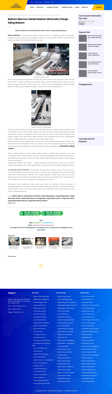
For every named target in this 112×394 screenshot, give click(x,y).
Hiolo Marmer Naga (39, 314)
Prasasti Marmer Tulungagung (66, 302)
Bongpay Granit (38, 366)
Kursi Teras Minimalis (87, 296)
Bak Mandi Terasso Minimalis (90, 305)
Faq (52, 2)
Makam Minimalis (14, 35)
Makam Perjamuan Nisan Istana (43, 360)
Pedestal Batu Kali (38, 377)
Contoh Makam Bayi (87, 314)
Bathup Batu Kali (86, 337)
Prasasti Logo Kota (87, 358)
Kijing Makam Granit (87, 378)
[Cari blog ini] (86, 22)
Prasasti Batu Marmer (40, 369)
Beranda (10, 15)
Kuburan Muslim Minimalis (41, 383)
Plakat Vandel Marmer (40, 326)
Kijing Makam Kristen (63, 378)
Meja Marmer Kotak (39, 308)
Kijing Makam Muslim (39, 317)
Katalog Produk (67, 7)
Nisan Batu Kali (38, 351)
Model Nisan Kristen (87, 343)
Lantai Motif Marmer (39, 372)
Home (31, 2)
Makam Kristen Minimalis (41, 296)
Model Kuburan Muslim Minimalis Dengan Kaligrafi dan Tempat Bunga (95, 45)
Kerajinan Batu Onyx (63, 364)
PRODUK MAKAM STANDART (20, 15)
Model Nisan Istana (39, 337)
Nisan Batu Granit (86, 334)
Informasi (39, 7)
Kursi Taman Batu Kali (40, 348)
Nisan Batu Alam (62, 337)
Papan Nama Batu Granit (65, 323)
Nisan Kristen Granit (39, 329)
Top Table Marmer (63, 314)
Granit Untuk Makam (87, 340)
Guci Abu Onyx (37, 332)
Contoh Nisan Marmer (88, 381)
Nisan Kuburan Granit (64, 349)
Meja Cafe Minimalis (87, 326)
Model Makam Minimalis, (32, 196)
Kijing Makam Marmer (64, 317)
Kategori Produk (52, 7)
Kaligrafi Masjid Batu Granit (65, 320)
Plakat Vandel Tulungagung (90, 355)
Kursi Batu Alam (62, 355)
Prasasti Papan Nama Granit (90, 320)
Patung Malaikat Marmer (41, 380)
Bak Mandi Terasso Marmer (89, 332)
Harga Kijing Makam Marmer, (18, 201)
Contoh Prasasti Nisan (88, 323)
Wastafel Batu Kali (87, 299)
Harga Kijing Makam (48, 196)
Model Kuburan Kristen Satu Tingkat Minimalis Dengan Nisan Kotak (95, 37)
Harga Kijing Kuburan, (54, 198)
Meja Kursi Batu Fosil (39, 305)
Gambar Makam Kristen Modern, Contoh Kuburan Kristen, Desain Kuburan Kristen (95, 72)
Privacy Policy (38, 2)
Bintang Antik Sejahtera (55, 391)
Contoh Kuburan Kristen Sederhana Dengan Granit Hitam (94, 54)
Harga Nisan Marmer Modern (38, 201)
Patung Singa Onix (87, 317)
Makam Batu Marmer (64, 358)
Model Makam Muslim (64, 375)
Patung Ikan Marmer (39, 334)
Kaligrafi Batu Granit (87, 311)
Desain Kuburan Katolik (88, 352)
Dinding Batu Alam (87, 302)
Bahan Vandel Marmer (40, 363)
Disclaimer (46, 2)
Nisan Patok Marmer (39, 320)
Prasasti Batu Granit (39, 311)
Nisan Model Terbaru (63, 381)
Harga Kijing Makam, (63, 196)
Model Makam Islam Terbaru (90, 329)
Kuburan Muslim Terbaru (89, 349)
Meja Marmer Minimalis (64, 334)
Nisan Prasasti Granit (63, 361)
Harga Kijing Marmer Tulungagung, (33, 198)
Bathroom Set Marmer (40, 374)
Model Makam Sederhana (65, 367)
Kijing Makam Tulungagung (65, 343)
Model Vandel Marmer (88, 361)
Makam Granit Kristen (64, 296)
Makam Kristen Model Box (41, 323)
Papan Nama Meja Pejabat (65, 340)
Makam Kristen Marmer (88, 364)
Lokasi (77, 7)
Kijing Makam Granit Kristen (65, 308)
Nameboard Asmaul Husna (41, 340)
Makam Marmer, (17, 196)
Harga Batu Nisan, (68, 198)
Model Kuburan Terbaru (64, 352)
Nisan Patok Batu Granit (64, 299)
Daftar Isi (85, 7)
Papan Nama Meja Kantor (41, 299)
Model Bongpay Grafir (40, 302)
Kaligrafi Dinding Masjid (40, 354)
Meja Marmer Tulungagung (89, 346)
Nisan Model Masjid (39, 357)
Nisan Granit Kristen (63, 311)
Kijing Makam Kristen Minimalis (66, 305)
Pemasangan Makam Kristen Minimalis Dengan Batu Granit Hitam (94, 63)
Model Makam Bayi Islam (89, 375)
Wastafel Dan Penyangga (65, 329)
